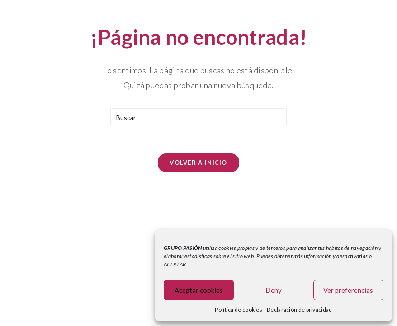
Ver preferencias (348, 290)
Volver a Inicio (198, 162)
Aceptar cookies (199, 290)
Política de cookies (238, 309)
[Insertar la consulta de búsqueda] (198, 117)
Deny (273, 290)
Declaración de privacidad (299, 309)
